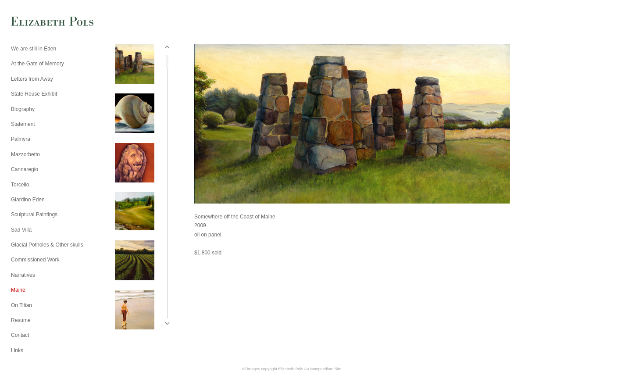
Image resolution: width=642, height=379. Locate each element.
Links (17, 350)
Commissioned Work (35, 260)
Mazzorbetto (25, 154)
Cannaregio (24, 169)
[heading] (33, 22)
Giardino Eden (28, 200)
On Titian (21, 305)
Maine (18, 290)
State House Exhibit (34, 94)
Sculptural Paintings (34, 214)
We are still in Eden (33, 49)
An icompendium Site (322, 369)
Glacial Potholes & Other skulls (47, 245)
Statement (23, 124)
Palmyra (20, 139)
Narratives (23, 275)
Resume (21, 320)
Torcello (20, 185)
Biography (23, 109)
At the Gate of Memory (37, 64)
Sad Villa (21, 230)
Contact (20, 335)
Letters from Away (32, 79)
